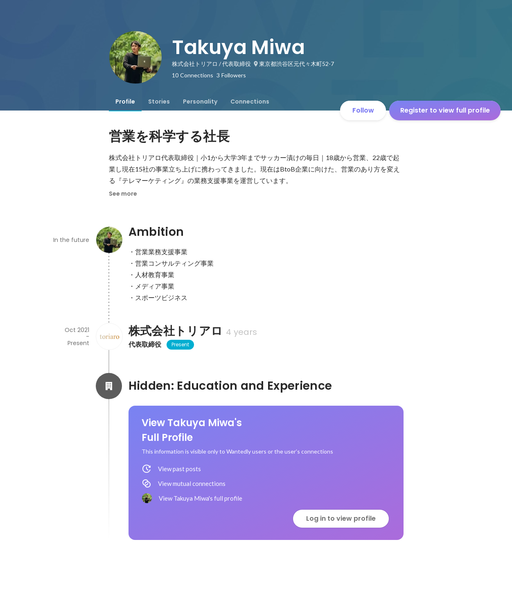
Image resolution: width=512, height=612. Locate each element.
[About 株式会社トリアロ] (109, 336)
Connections (249, 101)
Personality (200, 101)
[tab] (125, 101)
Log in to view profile (341, 518)
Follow (363, 110)
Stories (159, 101)
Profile (125, 101)
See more (123, 194)
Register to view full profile (445, 110)
